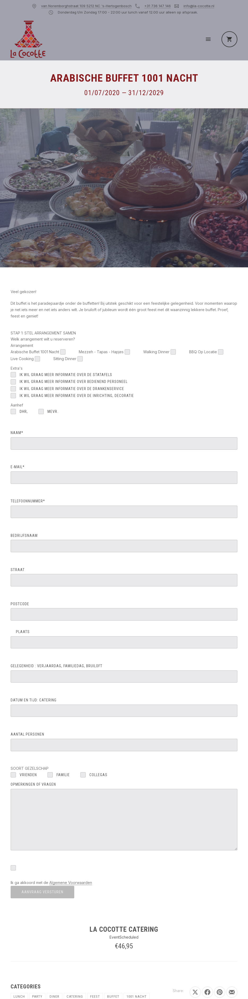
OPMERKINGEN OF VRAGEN (124, 816)
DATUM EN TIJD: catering (124, 707)
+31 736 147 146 (157, 6)
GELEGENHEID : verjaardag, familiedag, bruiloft (124, 673)
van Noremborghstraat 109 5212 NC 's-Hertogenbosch (86, 6)
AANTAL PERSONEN (124, 741)
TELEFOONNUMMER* (124, 508)
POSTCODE (124, 611)
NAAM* (124, 440)
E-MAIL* (124, 474)
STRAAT (124, 577)
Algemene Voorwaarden (70, 882)
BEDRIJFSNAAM (124, 542)
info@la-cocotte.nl (199, 6)
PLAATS (124, 639)
